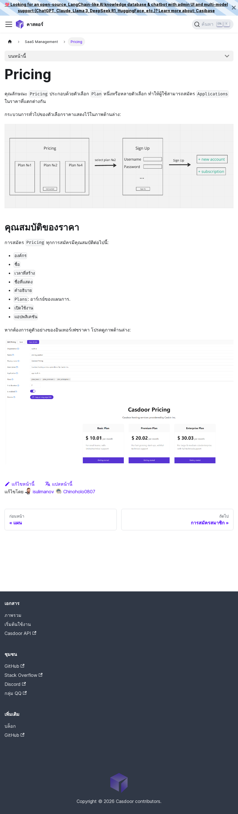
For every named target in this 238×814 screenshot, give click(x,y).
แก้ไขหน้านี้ (19, 484)
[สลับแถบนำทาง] (9, 24)
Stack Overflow (23, 675)
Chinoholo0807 (75, 491)
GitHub (14, 666)
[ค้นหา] (212, 24)
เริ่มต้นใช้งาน (18, 624)
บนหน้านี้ (17, 56)
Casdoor (29, 744)
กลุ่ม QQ (16, 693)
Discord (15, 684)
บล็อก (10, 726)
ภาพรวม (13, 615)
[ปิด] (234, 8)
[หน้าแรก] (10, 41)
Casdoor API (20, 633)
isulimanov (39, 491)
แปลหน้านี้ (58, 484)
